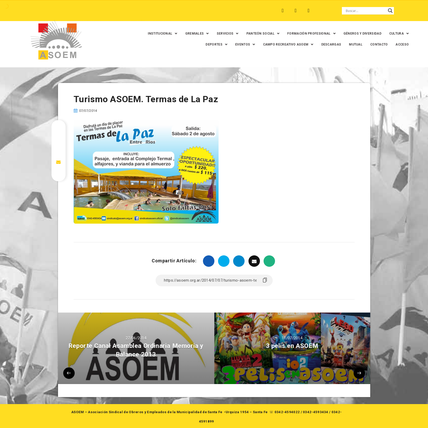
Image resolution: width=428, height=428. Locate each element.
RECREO (111, 11)
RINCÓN (133, 11)
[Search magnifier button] (390, 10)
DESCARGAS (327, 44)
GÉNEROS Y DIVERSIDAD (359, 33)
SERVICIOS (224, 33)
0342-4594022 (287, 412)
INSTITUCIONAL (159, 33)
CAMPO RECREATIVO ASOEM (284, 44)
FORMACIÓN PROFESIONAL (307, 33)
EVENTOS (241, 44)
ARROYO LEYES (51, 11)
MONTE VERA (85, 11)
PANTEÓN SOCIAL (259, 33)
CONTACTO (375, 44)
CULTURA (395, 33)
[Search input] (365, 10)
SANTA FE (156, 11)
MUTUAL (352, 44)
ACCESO (398, 44)
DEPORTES (213, 44)
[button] (158, 33)
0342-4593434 (315, 412)
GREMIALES (193, 33)
